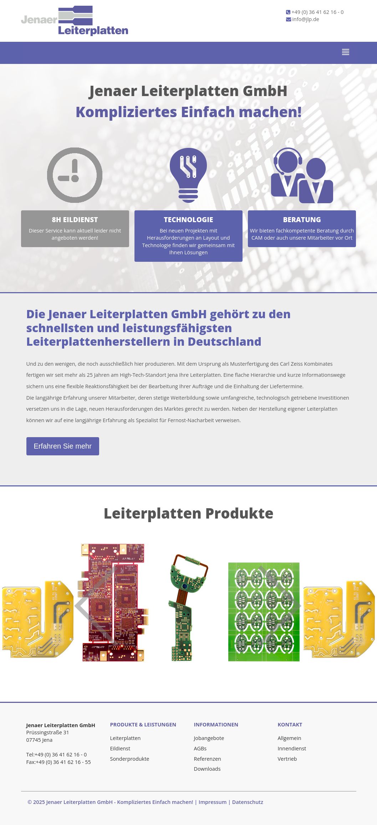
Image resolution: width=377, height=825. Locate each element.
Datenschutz (247, 802)
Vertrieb (287, 758)
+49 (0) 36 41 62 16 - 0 (315, 12)
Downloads (207, 768)
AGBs (200, 748)
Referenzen (207, 758)
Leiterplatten (125, 738)
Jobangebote (209, 738)
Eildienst (120, 748)
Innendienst (292, 748)
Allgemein (289, 738)
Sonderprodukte (129, 758)
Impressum (212, 802)
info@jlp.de (302, 19)
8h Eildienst (75, 219)
